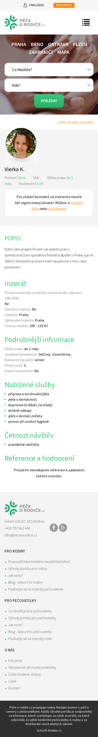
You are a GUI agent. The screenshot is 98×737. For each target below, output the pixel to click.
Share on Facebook (54, 528)
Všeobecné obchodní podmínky (32, 667)
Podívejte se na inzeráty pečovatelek (35, 589)
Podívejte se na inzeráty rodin (30, 638)
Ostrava (58, 44)
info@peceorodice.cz (21, 535)
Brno (37, 44)
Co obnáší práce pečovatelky (30, 611)
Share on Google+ (63, 528)
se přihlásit (57, 208)
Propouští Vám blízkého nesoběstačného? (39, 561)
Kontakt (14, 688)
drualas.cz (55, 730)
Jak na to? (15, 575)
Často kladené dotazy (24, 674)
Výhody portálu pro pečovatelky (32, 618)
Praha (18, 44)
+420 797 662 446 (17, 528)
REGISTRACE (64, 5)
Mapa (63, 52)
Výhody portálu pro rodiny (27, 568)
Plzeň (80, 44)
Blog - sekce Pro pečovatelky (30, 631)
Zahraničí (41, 52)
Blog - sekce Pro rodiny (25, 582)
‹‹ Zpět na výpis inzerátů (74, 122)
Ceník (12, 681)
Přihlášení (36, 5)
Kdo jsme (15, 660)
